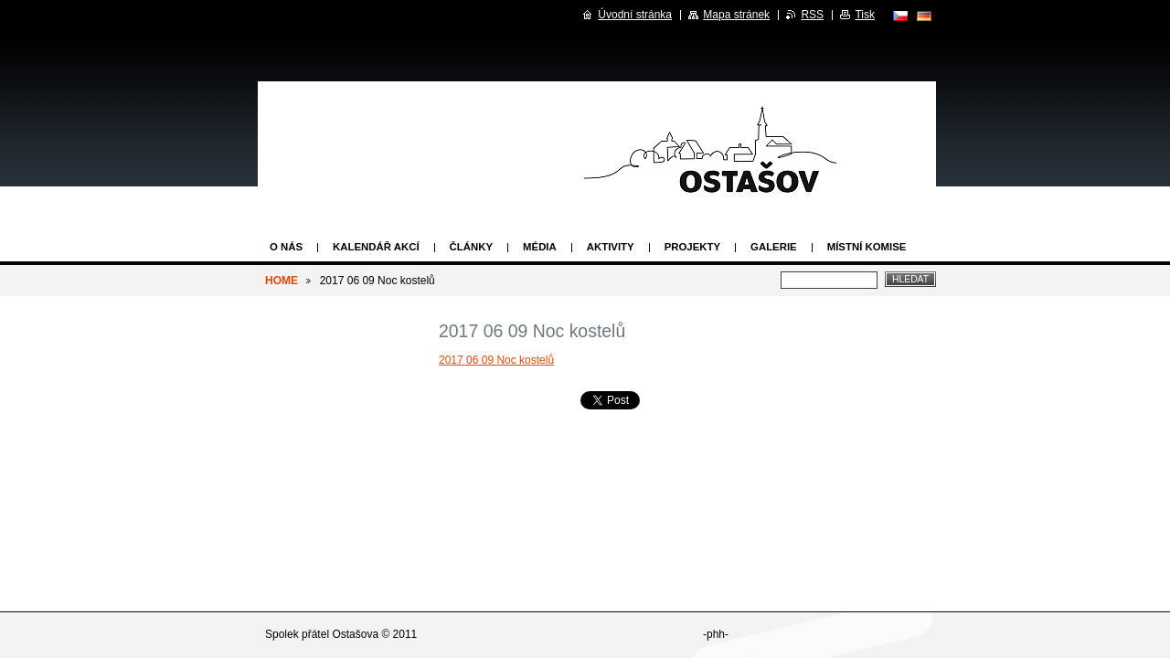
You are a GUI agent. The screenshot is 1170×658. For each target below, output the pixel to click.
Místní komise (867, 246)
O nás (286, 246)
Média (540, 246)
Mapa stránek (736, 14)
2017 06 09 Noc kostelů (496, 360)
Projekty (692, 246)
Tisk (865, 14)
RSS (812, 14)
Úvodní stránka (635, 14)
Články (471, 246)
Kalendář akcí (376, 246)
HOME (281, 280)
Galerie (773, 246)
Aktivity (610, 246)
